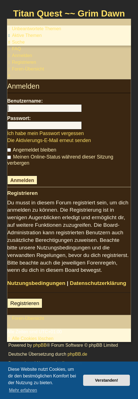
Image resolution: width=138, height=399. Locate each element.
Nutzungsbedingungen (36, 283)
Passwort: (19, 118)
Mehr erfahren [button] (23, 390)
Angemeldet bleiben (31, 150)
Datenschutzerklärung (98, 283)
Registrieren (24, 303)
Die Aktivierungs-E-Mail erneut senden (49, 140)
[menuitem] (34, 28)
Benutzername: (25, 101)
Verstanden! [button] (106, 380)
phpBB (40, 345)
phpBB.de (77, 354)
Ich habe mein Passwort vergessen (45, 133)
